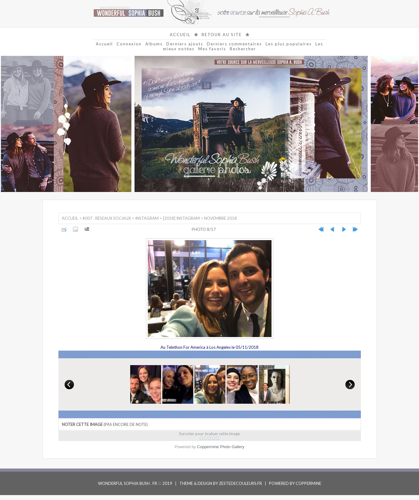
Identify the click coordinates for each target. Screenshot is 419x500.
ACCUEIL (180, 34)
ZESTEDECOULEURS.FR (240, 483)
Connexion (129, 43)
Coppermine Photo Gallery (220, 446)
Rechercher (243, 48)
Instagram (147, 218)
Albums (154, 43)
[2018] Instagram (181, 218)
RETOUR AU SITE (222, 34)
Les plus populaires (289, 43)
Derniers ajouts (184, 43)
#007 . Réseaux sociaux (107, 218)
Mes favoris (212, 48)
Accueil (104, 43)
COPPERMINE (308, 483)
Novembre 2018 (220, 218)
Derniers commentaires (234, 43)
